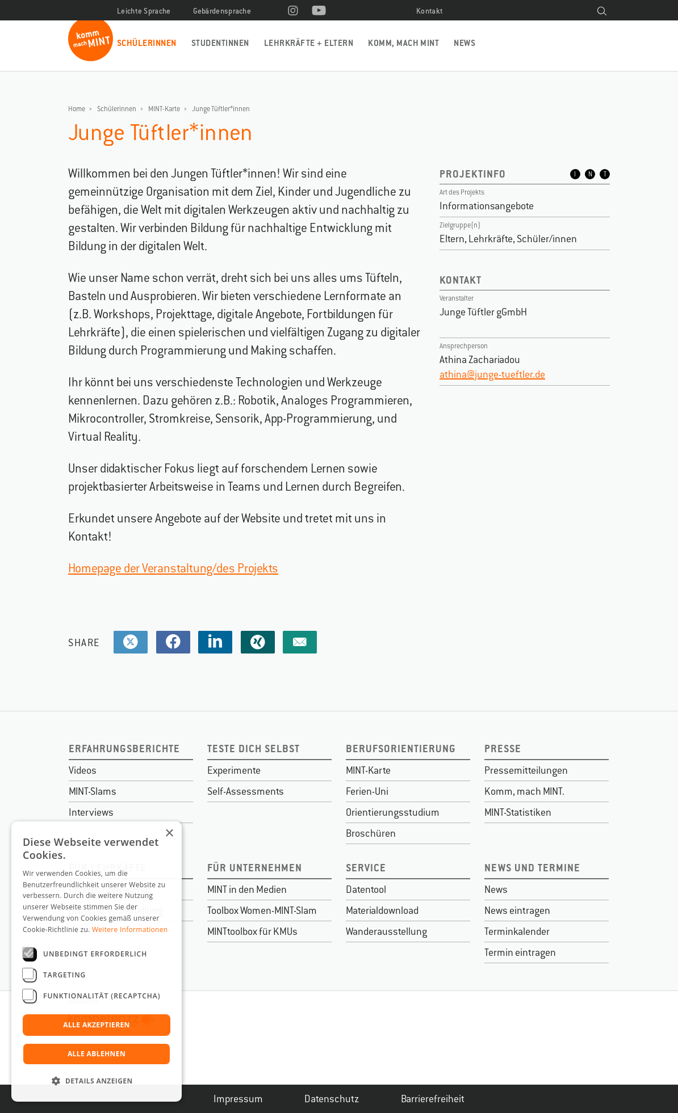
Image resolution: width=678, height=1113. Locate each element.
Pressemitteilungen (526, 770)
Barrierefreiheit (432, 1099)
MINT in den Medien (247, 889)
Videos (83, 770)
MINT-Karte (164, 108)
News (464, 42)
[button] (96, 1081)
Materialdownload (382, 910)
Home (76, 108)
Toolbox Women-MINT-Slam (262, 910)
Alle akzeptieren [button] (96, 1025)
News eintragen (517, 910)
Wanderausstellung (386, 931)
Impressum (238, 1099)
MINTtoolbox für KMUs (252, 931)
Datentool (366, 889)
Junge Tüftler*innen (221, 108)
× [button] (169, 833)
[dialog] (96, 961)
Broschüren (371, 833)
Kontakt (429, 11)
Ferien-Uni (367, 791)
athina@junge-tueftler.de (492, 374)
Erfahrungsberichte (124, 748)
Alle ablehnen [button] (96, 1054)
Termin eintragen (520, 952)
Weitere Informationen (130, 929)
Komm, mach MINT (403, 42)
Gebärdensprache (222, 11)
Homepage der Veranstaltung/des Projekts (173, 568)
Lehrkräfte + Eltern (308, 42)
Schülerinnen (147, 42)
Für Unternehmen (254, 867)
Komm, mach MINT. (524, 791)
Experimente (234, 770)
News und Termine (532, 867)
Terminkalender (517, 931)
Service (366, 867)
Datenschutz (331, 1099)
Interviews (91, 812)
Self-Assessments (245, 791)
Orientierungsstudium (393, 812)
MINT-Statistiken (517, 812)
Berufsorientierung (401, 748)
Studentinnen (220, 42)
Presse (502, 748)
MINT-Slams (92, 791)
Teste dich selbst (253, 748)
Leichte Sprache (144, 11)
